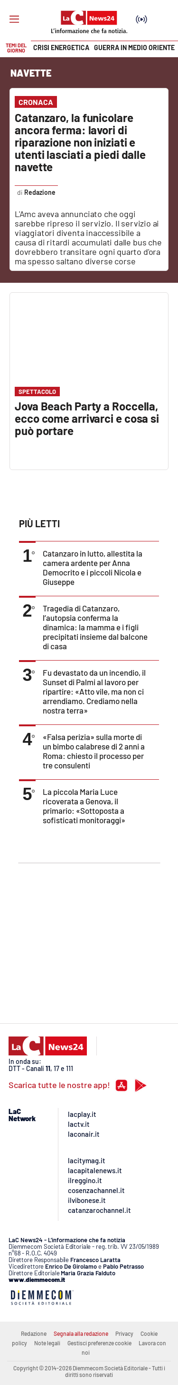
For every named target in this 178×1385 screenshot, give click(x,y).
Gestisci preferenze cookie (99, 1343)
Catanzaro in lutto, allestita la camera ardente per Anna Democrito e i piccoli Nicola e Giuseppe (92, 567)
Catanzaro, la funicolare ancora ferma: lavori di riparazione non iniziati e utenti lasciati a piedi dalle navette (80, 142)
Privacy (124, 1333)
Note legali (47, 1343)
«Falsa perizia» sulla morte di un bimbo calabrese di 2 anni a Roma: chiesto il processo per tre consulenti (94, 751)
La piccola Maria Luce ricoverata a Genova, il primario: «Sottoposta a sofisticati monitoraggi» (84, 806)
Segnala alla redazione (81, 1333)
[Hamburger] (14, 19)
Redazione (34, 1333)
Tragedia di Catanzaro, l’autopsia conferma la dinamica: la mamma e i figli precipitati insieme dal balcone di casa (95, 627)
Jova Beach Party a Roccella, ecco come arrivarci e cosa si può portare (87, 418)
